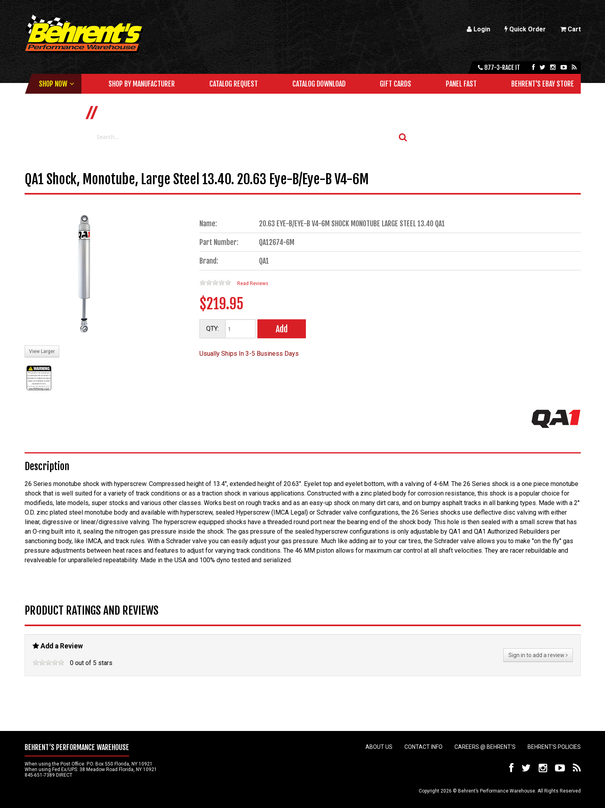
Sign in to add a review (538, 655)
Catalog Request (233, 83)
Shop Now (53, 83)
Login (478, 29)
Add (282, 329)
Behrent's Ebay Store (542, 83)
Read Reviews (252, 283)
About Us (378, 747)
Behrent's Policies (554, 747)
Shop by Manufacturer (141, 83)
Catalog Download (319, 83)
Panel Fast (461, 83)
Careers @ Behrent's (485, 747)
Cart (570, 29)
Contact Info (423, 747)
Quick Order (525, 29)
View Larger (42, 351)
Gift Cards (395, 83)
